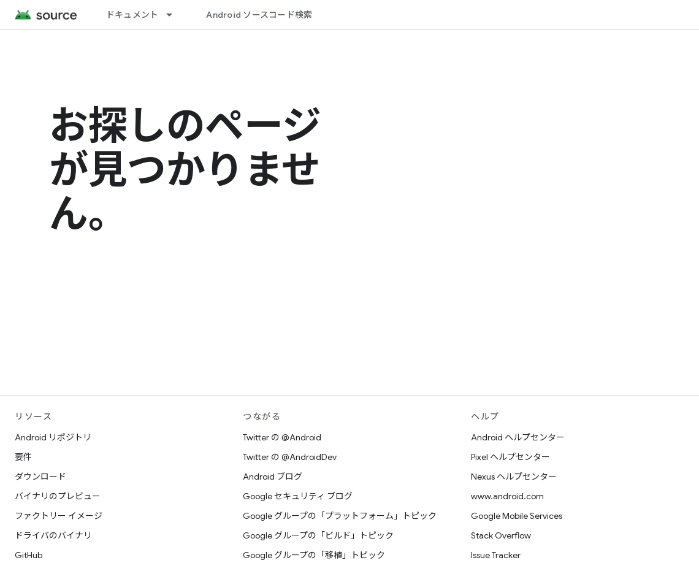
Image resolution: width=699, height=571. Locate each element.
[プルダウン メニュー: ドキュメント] (174, 14)
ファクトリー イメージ (58, 515)
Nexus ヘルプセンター (514, 476)
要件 (23, 456)
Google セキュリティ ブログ (298, 496)
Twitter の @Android (282, 437)
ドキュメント (132, 14)
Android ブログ (272, 476)
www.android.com (507, 496)
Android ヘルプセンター (518, 437)
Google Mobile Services (516, 515)
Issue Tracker (496, 555)
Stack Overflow (501, 535)
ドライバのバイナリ (53, 535)
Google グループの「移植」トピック (314, 555)
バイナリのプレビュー (58, 496)
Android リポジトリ (53, 437)
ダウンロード (40, 476)
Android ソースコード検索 (259, 14)
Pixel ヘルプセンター (510, 456)
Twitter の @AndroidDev (290, 456)
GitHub (28, 555)
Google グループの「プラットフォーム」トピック (340, 515)
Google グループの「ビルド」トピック (318, 535)
